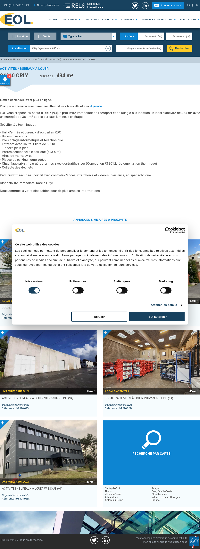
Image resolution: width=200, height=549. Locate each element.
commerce (127, 19)
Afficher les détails (164, 304)
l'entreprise (69, 19)
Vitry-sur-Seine (113, 494)
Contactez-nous (171, 5)
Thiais (108, 491)
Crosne (156, 500)
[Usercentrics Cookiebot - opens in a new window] (168, 230)
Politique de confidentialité (172, 538)
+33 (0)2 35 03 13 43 (16, 5)
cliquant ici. (96, 106)
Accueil (53, 19)
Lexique (162, 541)
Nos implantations (48, 5)
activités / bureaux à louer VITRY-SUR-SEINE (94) (37, 398)
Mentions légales (145, 538)
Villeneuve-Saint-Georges (166, 497)
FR (188, 5)
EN (196, 5)
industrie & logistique (99, 19)
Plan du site (149, 541)
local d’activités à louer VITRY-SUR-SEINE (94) (139, 398)
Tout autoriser (157, 316)
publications (188, 19)
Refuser (99, 316)
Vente (47, 36)
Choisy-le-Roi (112, 488)
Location (22, 36)
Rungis (155, 488)
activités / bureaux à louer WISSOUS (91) (32, 488)
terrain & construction (157, 19)
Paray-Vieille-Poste (162, 491)
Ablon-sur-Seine (114, 500)
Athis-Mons (111, 497)
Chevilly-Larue (159, 494)
